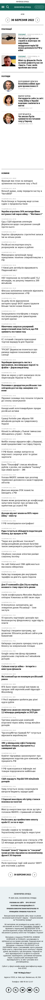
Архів (22, 14)
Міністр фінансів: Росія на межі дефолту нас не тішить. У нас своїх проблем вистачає (30, 64)
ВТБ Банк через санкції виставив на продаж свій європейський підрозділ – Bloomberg (21, 689)
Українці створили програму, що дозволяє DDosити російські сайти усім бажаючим (21, 633)
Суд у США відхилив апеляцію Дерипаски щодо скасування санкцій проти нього (20, 224)
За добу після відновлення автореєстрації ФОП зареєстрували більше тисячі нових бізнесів (20, 303)
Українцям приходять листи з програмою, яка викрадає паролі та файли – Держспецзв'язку (19, 365)
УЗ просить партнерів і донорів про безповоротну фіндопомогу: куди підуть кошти (22, 620)
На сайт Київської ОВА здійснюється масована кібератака (20, 565)
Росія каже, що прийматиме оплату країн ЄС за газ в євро (19, 821)
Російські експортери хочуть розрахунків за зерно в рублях (17, 246)
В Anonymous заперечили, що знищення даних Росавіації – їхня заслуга (18, 607)
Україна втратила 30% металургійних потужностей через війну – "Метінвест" (22, 212)
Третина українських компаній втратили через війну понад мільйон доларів (20, 723)
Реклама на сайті (16, 902)
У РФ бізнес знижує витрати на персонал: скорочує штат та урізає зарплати (19, 454)
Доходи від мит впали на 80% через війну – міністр (19, 514)
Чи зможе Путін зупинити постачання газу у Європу (29, 119)
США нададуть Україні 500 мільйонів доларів (20, 780)
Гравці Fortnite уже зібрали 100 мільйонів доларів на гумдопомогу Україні (19, 421)
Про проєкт (31, 902)
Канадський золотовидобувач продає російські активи (21, 409)
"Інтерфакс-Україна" (31, 926)
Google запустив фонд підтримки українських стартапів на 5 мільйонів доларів (20, 656)
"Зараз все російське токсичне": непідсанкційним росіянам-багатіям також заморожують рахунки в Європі (21, 544)
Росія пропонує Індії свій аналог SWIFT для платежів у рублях (21, 864)
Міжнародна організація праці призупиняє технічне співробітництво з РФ (22, 257)
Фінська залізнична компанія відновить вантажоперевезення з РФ (22, 292)
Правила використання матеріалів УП (23, 908)
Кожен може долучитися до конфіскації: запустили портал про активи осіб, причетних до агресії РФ (22, 503)
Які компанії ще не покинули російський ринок (22, 678)
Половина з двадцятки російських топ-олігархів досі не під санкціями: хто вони (21, 388)
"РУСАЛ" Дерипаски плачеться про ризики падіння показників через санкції (19, 352)
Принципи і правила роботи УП (22, 912)
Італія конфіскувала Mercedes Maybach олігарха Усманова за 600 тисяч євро (21, 596)
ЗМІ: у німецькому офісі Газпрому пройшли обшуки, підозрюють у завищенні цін (18, 746)
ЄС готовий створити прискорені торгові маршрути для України (18, 340)
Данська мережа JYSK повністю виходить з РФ (17, 491)
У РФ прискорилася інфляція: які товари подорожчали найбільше (18, 770)
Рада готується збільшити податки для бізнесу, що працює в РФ (21, 532)
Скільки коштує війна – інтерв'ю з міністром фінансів (18, 667)
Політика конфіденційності (22, 905)
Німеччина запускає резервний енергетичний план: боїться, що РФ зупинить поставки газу (19, 329)
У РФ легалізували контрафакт (17, 523)
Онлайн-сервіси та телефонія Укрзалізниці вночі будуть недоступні (20, 831)
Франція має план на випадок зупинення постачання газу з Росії (19, 182)
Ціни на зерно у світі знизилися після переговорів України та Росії (20, 376)
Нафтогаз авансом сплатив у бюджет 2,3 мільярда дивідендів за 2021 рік (20, 711)
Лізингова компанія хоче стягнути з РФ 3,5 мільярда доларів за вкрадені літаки (22, 841)
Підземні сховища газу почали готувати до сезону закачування (22, 399)
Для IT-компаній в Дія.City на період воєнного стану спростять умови (19, 586)
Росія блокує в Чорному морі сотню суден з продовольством (20, 202)
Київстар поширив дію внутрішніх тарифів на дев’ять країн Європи (19, 575)
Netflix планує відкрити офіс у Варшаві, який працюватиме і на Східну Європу (21, 443)
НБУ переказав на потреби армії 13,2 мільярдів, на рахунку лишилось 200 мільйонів (20, 280)
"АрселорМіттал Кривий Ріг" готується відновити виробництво (21, 734)
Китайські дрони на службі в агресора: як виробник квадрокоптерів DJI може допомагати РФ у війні (30, 44)
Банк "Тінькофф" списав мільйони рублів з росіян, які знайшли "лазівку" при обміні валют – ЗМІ (21, 467)
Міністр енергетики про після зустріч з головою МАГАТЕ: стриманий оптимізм (21, 810)
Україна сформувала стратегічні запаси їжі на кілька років (22, 235)
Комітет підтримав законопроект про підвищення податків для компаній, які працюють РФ (21, 758)
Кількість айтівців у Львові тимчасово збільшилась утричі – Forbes (21, 432)
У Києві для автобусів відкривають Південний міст (19, 269)
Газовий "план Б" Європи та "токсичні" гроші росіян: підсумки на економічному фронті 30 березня (22, 853)
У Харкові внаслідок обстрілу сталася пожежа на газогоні (20, 800)
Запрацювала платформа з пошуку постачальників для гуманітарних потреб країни (19, 316)
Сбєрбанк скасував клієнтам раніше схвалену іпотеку (20, 555)
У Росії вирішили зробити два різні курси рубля (19, 701)
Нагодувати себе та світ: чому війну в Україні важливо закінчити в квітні (31, 102)
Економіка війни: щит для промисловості (29, 84)
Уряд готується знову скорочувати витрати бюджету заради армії (19, 790)
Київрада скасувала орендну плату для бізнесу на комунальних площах (22, 644)
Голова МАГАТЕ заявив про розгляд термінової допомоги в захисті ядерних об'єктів (22, 480)
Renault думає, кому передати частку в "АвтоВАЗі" (21, 192)
